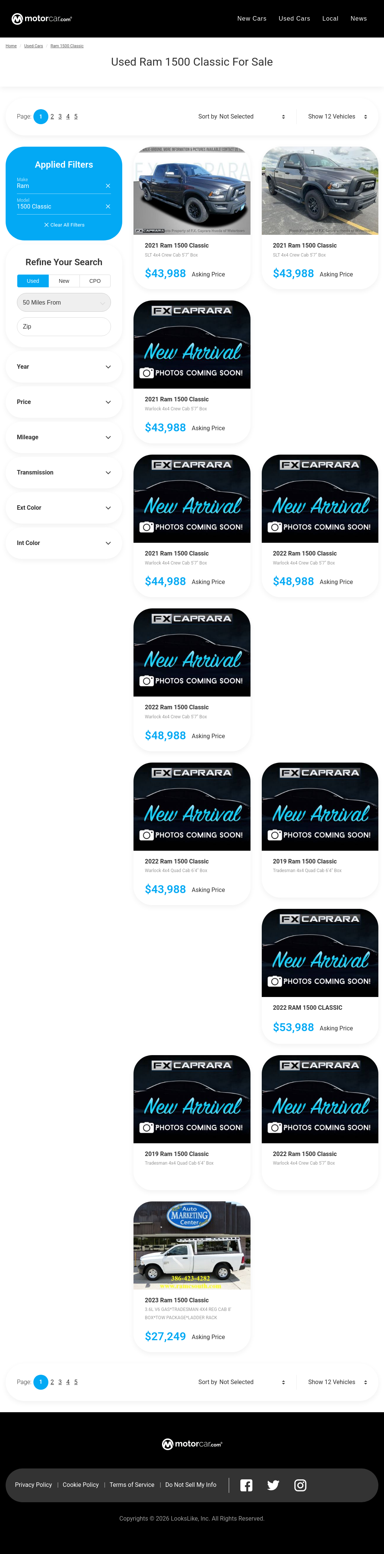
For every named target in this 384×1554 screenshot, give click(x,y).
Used (33, 281)
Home (11, 46)
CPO (94, 281)
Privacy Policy (33, 1484)
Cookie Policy (81, 1484)
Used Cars (33, 46)
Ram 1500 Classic (67, 46)
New (64, 281)
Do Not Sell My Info (190, 1484)
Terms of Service (132, 1484)
